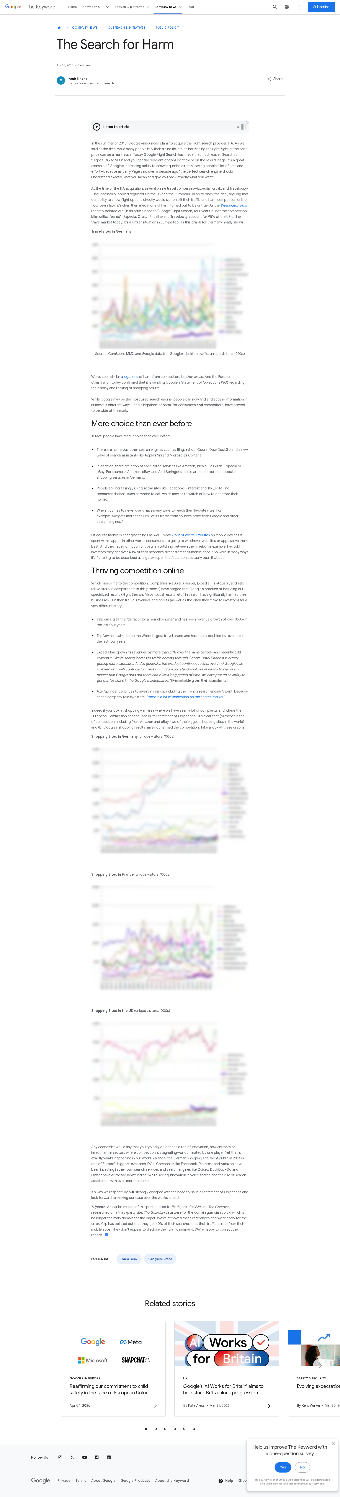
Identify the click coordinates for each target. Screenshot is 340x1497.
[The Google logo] (40, 1481)
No (296, 1479)
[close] (326, 1455)
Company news (168, 7)
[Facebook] (97, 1457)
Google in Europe (160, 1259)
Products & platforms (132, 7)
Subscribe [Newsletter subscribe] (321, 7)
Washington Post (234, 205)
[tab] (146, 1429)
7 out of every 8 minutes (191, 535)
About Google (103, 1481)
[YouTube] (84, 1457)
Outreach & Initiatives (126, 28)
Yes (276, 1479)
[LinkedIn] (109, 1457)
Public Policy (167, 28)
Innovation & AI (96, 7)
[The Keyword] (59, 27)
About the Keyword (172, 1481)
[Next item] (319, 1365)
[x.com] (72, 1457)
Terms (80, 1481)
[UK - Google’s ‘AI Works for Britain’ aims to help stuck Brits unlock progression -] (227, 1369)
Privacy (64, 1481)
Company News (84, 28)
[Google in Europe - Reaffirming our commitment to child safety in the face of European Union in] (113, 1369)
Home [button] (72, 7)
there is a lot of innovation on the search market (186, 697)
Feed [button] (190, 7)
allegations (129, 377)
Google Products (135, 1481)
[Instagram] (60, 1457)
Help (225, 1481)
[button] (274, 79)
